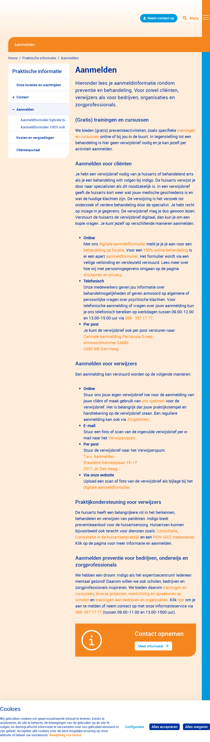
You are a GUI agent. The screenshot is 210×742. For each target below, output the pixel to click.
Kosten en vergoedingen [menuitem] (35, 137)
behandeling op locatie (103, 250)
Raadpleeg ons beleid (65, 735)
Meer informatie (150, 646)
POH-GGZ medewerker (173, 537)
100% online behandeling (165, 250)
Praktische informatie (37, 71)
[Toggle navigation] (196, 18)
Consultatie (167, 531)
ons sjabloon (153, 401)
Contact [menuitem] (22, 97)
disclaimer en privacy (102, 275)
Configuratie (134, 726)
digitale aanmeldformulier (122, 244)
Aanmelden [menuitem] (25, 109)
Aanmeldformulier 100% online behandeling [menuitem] (43, 127)
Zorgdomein (138, 419)
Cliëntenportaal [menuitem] (28, 149)
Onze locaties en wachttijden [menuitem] (38, 84)
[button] (14, 109)
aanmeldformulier (122, 256)
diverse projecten (111, 593)
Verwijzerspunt (121, 438)
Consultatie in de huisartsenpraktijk (107, 537)
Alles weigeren (196, 726)
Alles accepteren (164, 726)
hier (181, 600)
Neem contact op (160, 18)
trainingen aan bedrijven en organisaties (132, 600)
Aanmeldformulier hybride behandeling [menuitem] (43, 119)
